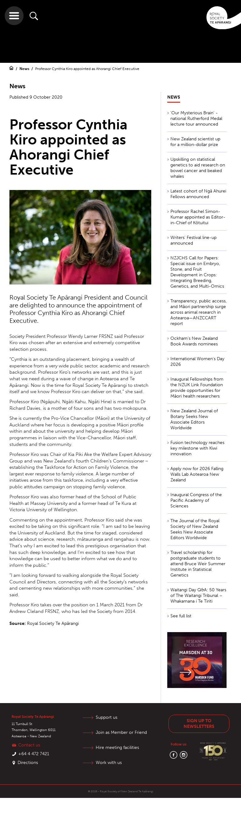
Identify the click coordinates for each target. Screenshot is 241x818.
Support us (106, 717)
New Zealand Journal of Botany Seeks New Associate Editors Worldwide (194, 419)
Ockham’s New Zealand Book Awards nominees (194, 341)
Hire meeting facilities (117, 747)
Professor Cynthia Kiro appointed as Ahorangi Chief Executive (87, 69)
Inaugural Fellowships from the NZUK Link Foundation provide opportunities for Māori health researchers (196, 387)
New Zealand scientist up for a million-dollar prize (195, 141)
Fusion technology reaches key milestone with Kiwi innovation (197, 448)
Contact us (29, 745)
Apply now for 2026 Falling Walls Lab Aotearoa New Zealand (196, 474)
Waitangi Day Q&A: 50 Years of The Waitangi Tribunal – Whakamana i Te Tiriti (198, 595)
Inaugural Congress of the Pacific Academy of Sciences (196, 500)
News (24, 69)
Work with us (109, 762)
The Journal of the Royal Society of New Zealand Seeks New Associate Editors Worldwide (194, 529)
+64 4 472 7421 (33, 753)
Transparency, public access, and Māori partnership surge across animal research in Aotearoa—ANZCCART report (198, 312)
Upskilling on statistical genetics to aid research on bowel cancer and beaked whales (197, 168)
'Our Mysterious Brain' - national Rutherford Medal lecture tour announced (196, 118)
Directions (28, 762)
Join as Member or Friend (121, 732)
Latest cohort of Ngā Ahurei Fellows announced (198, 193)
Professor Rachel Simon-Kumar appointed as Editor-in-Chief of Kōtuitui (197, 217)
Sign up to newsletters (199, 723)
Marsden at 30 (195, 652)
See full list (180, 616)
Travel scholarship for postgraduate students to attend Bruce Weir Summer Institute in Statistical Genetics (197, 564)
